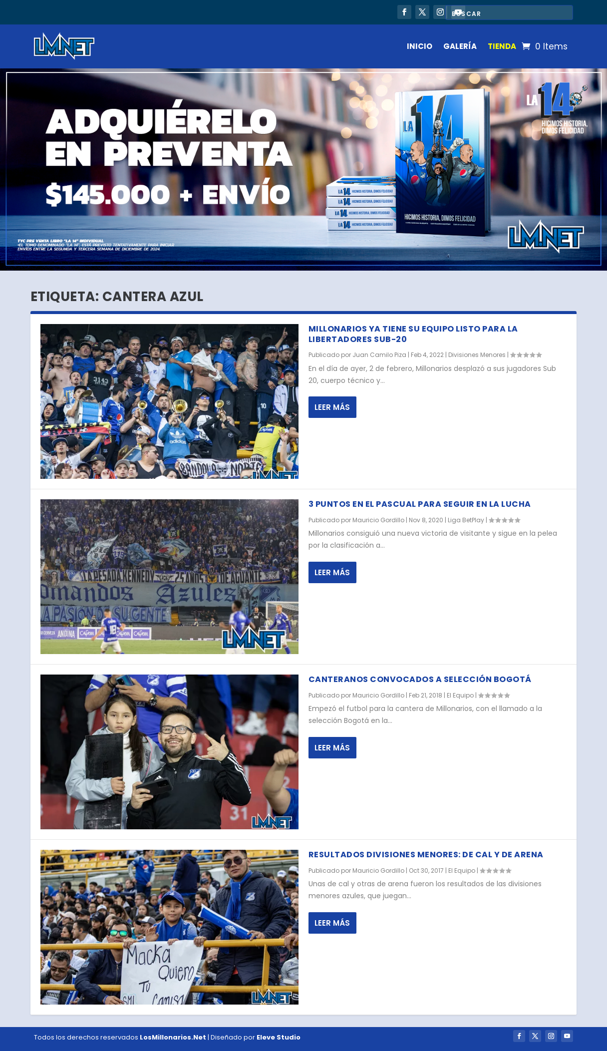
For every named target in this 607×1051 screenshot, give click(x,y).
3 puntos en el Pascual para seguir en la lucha (419, 504)
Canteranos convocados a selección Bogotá (420, 679)
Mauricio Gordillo (378, 520)
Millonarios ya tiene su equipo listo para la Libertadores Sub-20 (413, 334)
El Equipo (460, 695)
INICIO (419, 46)
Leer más (332, 407)
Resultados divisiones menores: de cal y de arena (426, 854)
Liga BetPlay (466, 520)
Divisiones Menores (477, 354)
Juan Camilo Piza (379, 354)
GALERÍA (460, 46)
